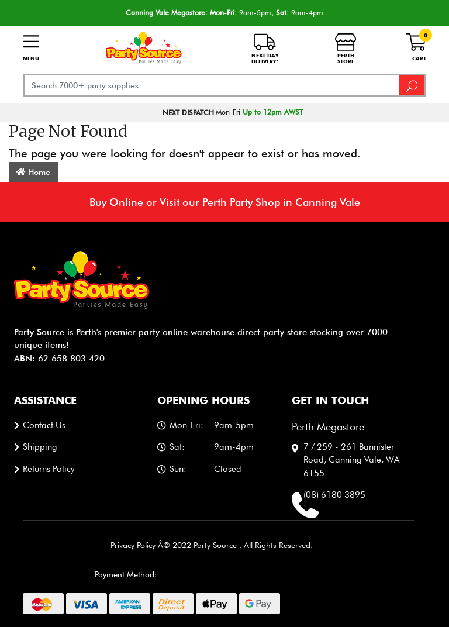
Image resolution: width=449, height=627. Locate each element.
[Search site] (412, 85)
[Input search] (211, 85)
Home (33, 172)
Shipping (40, 447)
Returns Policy (49, 469)
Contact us (44, 425)
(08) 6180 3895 (334, 495)
